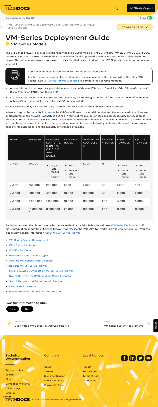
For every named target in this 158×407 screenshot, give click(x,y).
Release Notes (14, 370)
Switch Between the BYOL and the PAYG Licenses (40, 276)
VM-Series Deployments (126, 225)
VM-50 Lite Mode (20, 250)
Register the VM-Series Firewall (28, 265)
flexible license (37, 77)
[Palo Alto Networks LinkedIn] (132, 360)
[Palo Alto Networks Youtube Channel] (148, 360)
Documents (89, 380)
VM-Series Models (17, 28)
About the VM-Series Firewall (63, 232)
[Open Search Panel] (117, 8)
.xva (46, 60)
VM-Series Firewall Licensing (61, 80)
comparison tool (128, 229)
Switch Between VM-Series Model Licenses (35, 281)
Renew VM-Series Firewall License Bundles (35, 291)
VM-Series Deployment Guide (44, 25)
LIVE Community (54, 380)
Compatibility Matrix (17, 383)
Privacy (87, 366)
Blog (8, 379)
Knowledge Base (54, 385)
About (47, 366)
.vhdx (64, 60)
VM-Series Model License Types (29, 255)
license (46, 112)
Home (8, 25)
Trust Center (90, 371)
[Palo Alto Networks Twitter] (140, 360)
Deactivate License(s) (22, 286)
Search (9, 374)
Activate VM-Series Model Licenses (31, 260)
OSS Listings (12, 388)
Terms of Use (90, 376)
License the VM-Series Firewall (79, 25)
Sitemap (10, 393)
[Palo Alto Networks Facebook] (124, 360)
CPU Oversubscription (22, 245)
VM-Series (20, 25)
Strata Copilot (141, 8)
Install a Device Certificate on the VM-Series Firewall (41, 271)
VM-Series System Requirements (29, 240)
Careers (48, 371)
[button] (155, 325)
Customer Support (54, 376)
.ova (53, 60)
